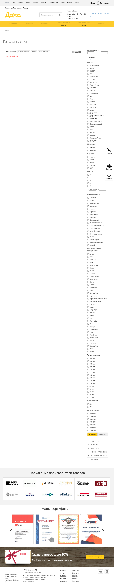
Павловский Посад (20, 8)
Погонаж (101, 24)
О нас (13, 2)
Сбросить (102, 434)
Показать (92, 434)
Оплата (28, 2)
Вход (93, 3)
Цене (34, 51)
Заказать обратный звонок (33, 572)
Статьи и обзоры (53, 2)
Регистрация (104, 3)
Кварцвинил (13, 24)
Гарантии (43, 2)
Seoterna (15, 580)
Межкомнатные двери (63, 24)
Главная (7, 2)
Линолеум (45, 24)
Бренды (69, 2)
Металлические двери (84, 24)
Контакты (77, 2)
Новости (20, 2)
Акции (63, 2)
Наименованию (23, 51)
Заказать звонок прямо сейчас (99, 17)
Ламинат (29, 24)
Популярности (44, 51)
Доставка (35, 2)
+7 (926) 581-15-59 (100, 13)
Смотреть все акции (95, 557)
